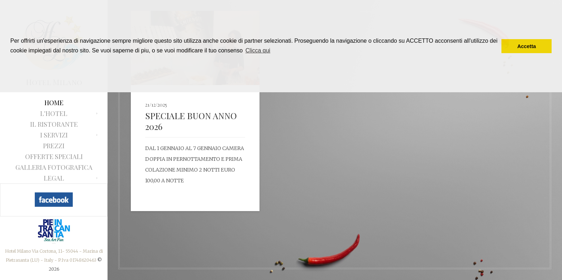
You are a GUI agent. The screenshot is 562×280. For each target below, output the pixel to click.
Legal (54, 178)
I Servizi (54, 135)
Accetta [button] (526, 46)
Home (53, 102)
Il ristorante (54, 124)
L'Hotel (53, 113)
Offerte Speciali (54, 156)
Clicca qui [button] (258, 50)
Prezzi (54, 145)
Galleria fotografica (53, 167)
